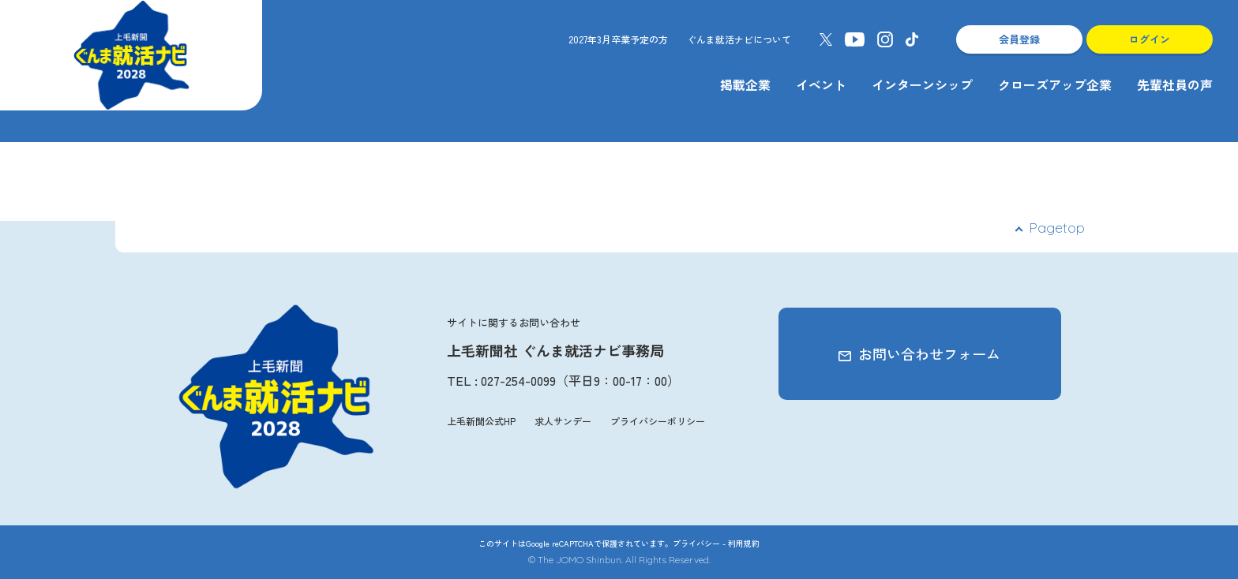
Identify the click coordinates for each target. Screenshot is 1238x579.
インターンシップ (922, 84)
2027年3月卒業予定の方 (618, 39)
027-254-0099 (518, 380)
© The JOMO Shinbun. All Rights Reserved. (619, 560)
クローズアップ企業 (1055, 84)
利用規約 (744, 543)
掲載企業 (745, 84)
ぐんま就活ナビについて (739, 39)
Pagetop (1057, 228)
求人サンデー (563, 421)
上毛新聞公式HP (481, 421)
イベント (821, 84)
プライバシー (696, 543)
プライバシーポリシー (657, 421)
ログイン (1149, 39)
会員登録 (1019, 39)
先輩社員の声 (1175, 84)
